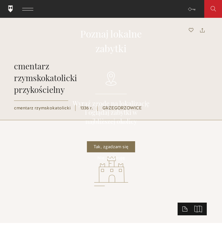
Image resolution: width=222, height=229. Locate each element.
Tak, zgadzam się (111, 147)
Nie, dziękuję (111, 158)
